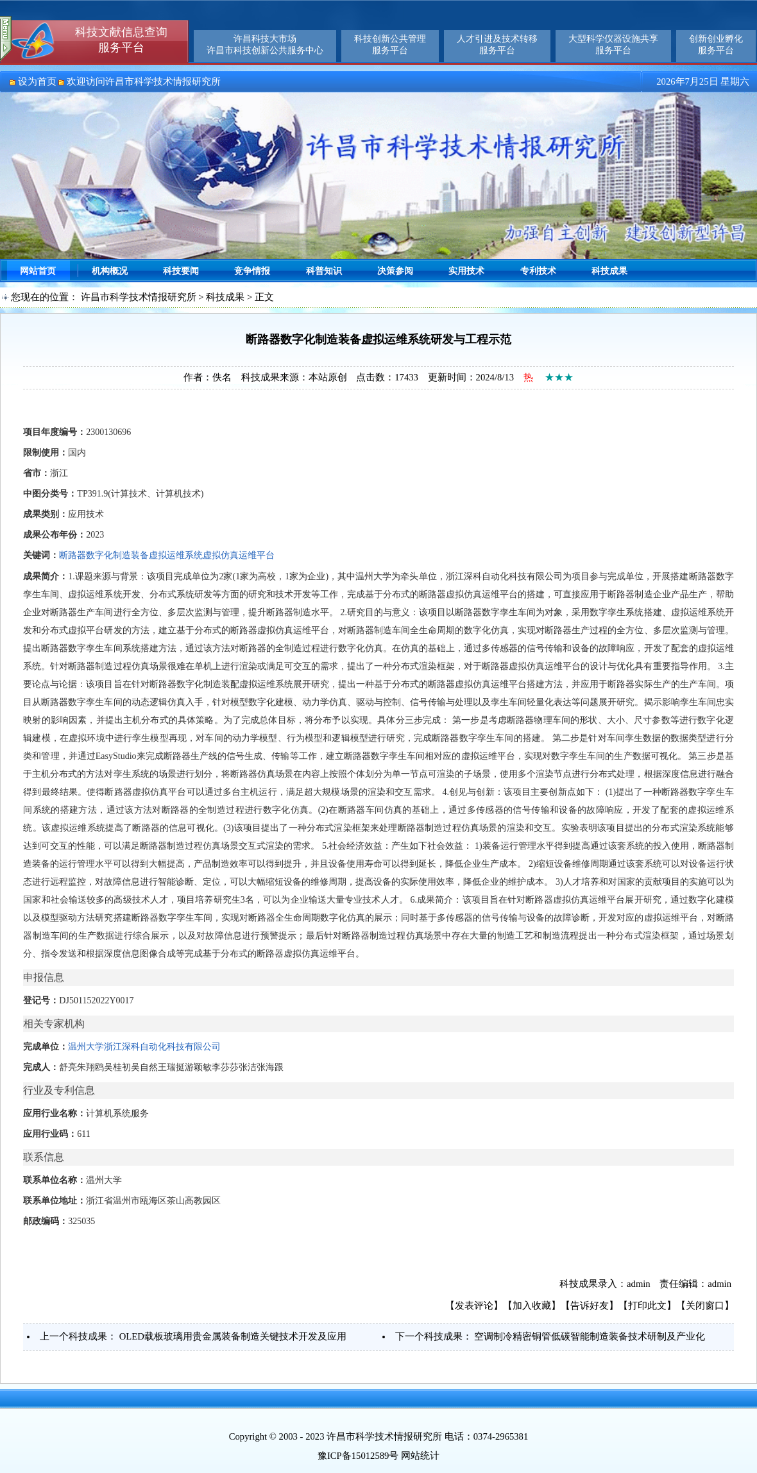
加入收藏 (532, 1305)
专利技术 (538, 271)
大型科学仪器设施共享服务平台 (613, 44)
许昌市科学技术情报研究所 (138, 297)
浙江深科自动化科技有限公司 (162, 1047)
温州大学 (86, 1047)
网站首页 (38, 271)
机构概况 (110, 271)
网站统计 (420, 1456)
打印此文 (647, 1305)
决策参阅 (395, 271)
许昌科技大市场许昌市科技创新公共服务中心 (265, 44)
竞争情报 (252, 271)
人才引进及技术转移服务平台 (497, 44)
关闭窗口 (705, 1305)
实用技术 (466, 271)
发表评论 (474, 1305)
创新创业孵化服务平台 (716, 44)
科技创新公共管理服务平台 (390, 44)
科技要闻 (181, 271)
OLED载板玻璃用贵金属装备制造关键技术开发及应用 (232, 1336)
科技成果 (609, 271)
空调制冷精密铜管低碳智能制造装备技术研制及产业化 (589, 1336)
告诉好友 (589, 1305)
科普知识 (324, 271)
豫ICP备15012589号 (358, 1456)
